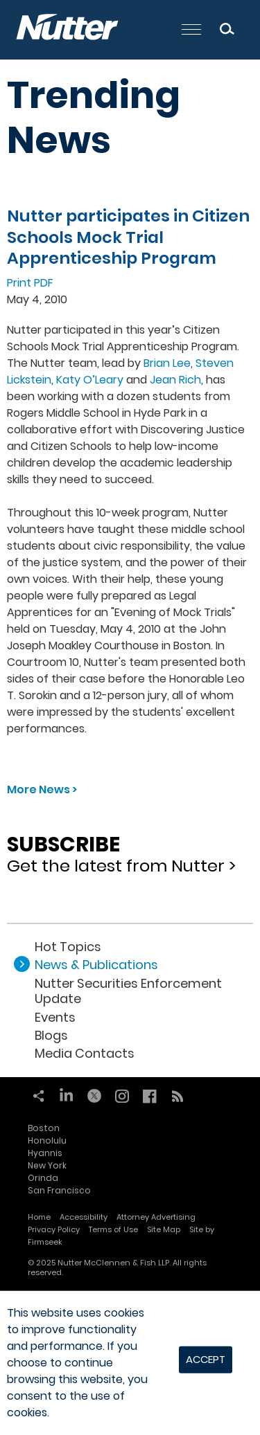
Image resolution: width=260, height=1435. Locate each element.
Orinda (43, 1178)
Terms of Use (113, 1229)
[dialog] (130, 1363)
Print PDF (30, 283)
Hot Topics (68, 946)
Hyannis (45, 1153)
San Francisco (59, 1190)
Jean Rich (175, 380)
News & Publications (96, 964)
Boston (44, 1128)
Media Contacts (85, 1053)
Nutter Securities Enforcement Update (128, 991)
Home (39, 1216)
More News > (42, 789)
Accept (205, 1359)
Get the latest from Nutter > (130, 850)
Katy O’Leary (89, 380)
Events (55, 1017)
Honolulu (47, 1140)
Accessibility (83, 1216)
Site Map (163, 1229)
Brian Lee (167, 363)
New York (47, 1165)
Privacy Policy (54, 1229)
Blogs (51, 1035)
